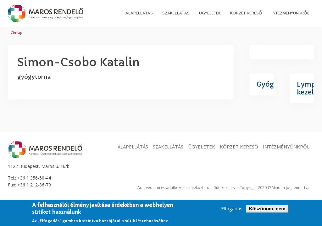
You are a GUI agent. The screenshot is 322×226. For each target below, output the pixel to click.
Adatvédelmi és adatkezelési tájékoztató (173, 187)
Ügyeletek (201, 146)
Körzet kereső (239, 146)
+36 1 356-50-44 (34, 178)
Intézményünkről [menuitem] (290, 13)
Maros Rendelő (45, 13)
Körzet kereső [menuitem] (246, 13)
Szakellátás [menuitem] (176, 13)
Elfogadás (231, 210)
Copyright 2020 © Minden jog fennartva (274, 187)
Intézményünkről (286, 146)
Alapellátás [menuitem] (139, 13)
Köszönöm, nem (267, 210)
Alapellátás (133, 146)
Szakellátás (168, 146)
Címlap (16, 32)
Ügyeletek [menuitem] (210, 13)
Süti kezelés (224, 187)
